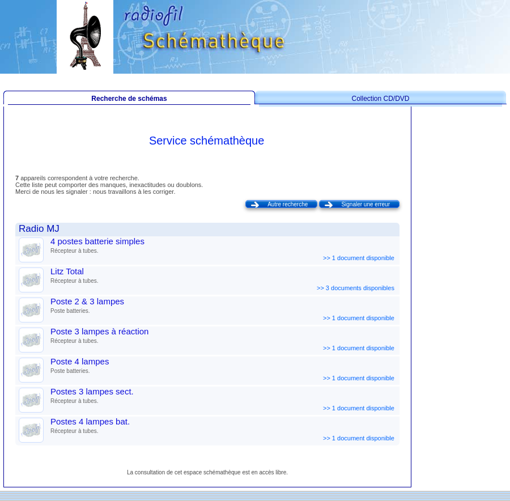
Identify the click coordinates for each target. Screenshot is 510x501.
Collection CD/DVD (380, 99)
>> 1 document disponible (359, 257)
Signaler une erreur (365, 204)
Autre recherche (287, 204)
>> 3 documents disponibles (356, 288)
